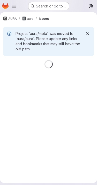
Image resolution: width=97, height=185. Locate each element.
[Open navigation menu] (14, 6)
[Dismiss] (88, 34)
